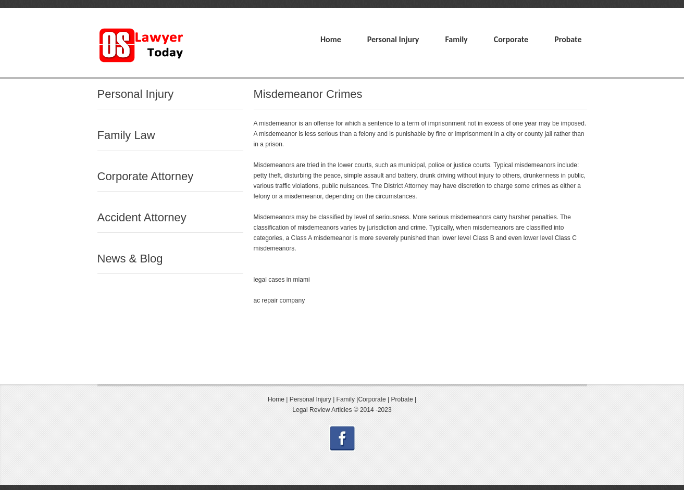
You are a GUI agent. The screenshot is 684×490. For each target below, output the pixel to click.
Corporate (511, 39)
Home (330, 39)
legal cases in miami (282, 279)
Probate (567, 39)
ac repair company (279, 300)
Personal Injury (393, 39)
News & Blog (130, 258)
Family (456, 39)
